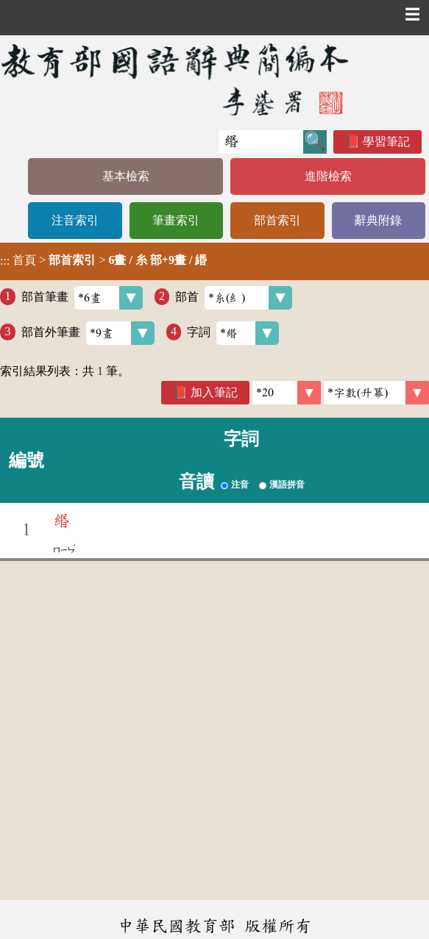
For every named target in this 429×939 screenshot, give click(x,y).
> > (103, 260)
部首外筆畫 (88, 333)
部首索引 (277, 220)
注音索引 (75, 220)
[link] (376, 392)
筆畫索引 (175, 220)
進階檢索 (328, 176)
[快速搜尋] (261, 142)
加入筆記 (214, 392)
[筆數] (286, 392)
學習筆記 (386, 141)
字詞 (233, 333)
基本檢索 (125, 176)
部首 (233, 298)
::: (5, 261)
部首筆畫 (82, 298)
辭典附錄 (378, 220)
